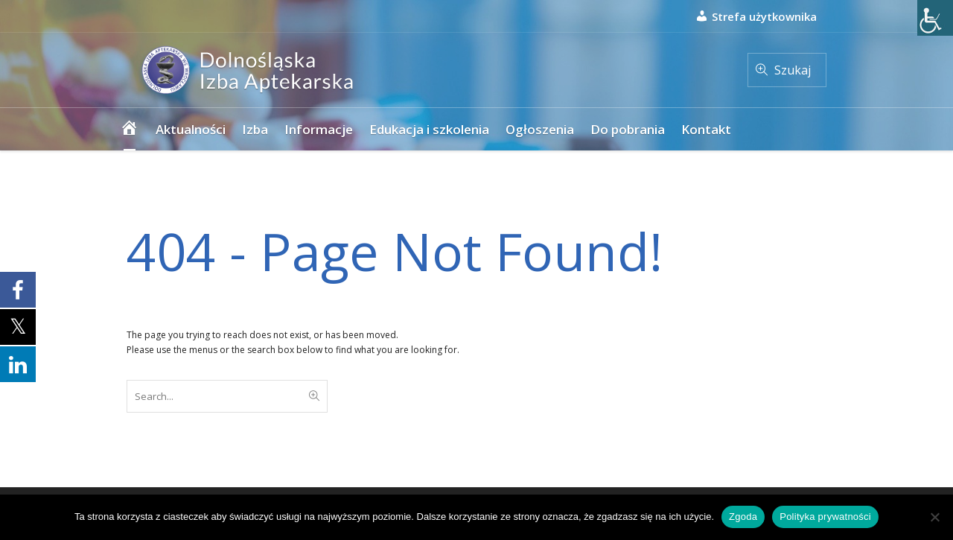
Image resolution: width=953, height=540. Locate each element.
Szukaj (792, 70)
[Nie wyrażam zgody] (934, 516)
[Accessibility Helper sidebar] (935, 18)
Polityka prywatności (825, 516)
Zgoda (743, 516)
